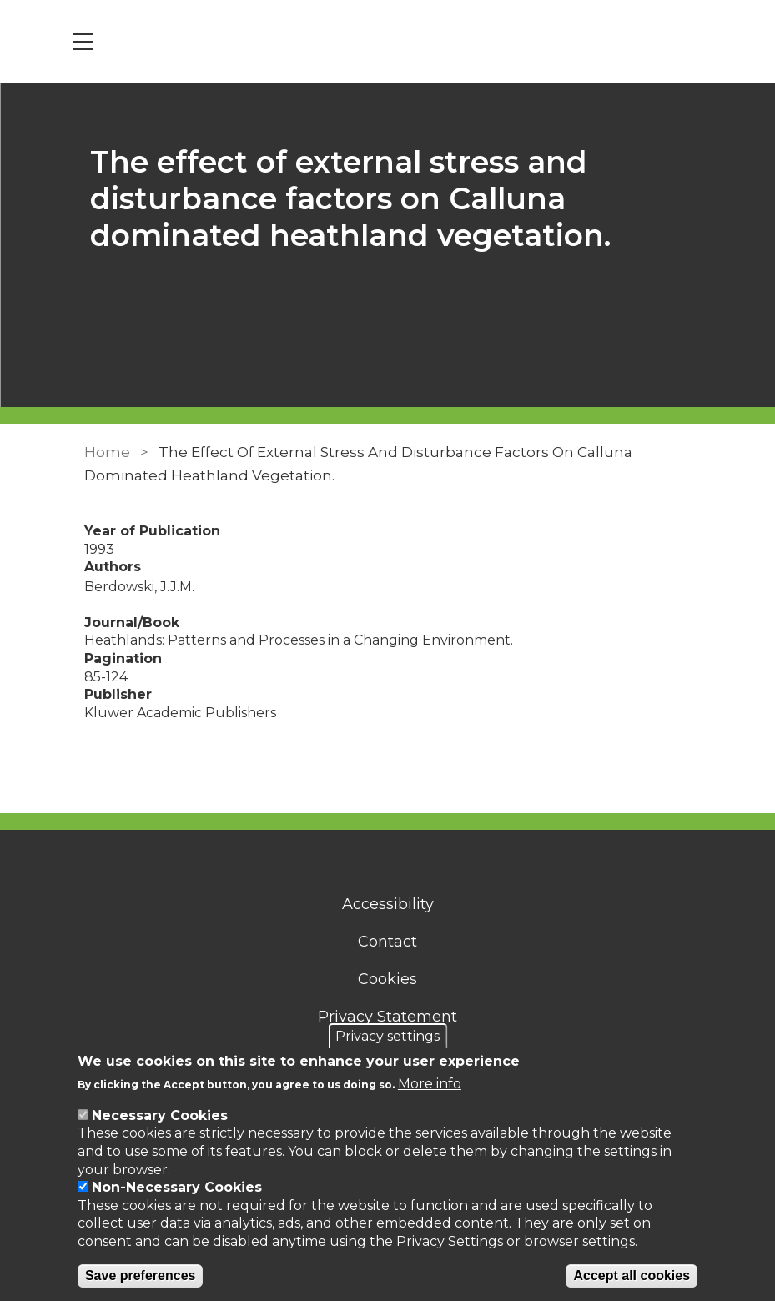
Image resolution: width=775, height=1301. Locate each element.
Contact (387, 941)
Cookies (387, 979)
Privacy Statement (387, 1016)
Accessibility (388, 904)
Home (107, 452)
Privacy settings (387, 1036)
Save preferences (140, 1275)
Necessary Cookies (160, 1115)
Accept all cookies (631, 1275)
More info (429, 1084)
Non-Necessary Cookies (177, 1187)
